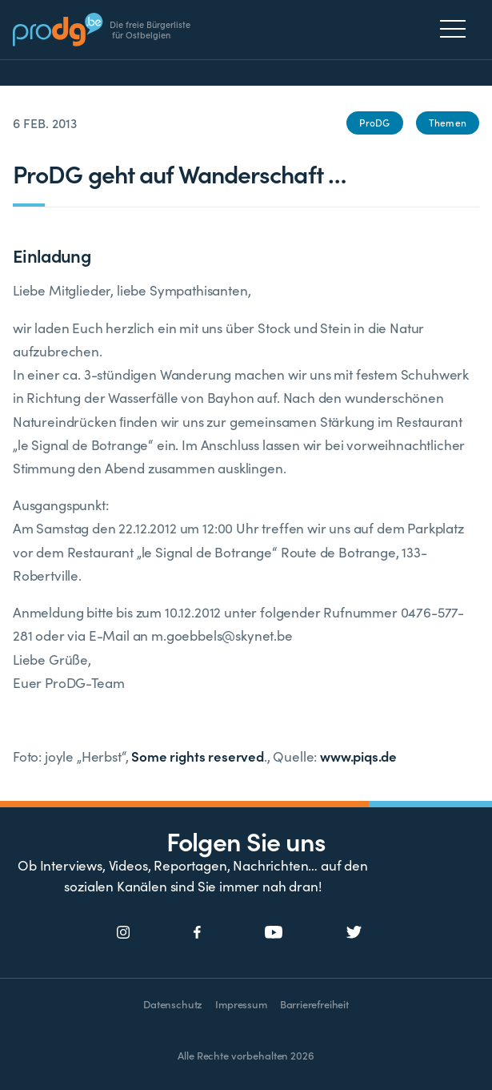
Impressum (240, 1004)
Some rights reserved (197, 756)
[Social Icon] (123, 933)
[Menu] (457, 28)
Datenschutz (172, 1004)
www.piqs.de (358, 756)
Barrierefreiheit (314, 1004)
